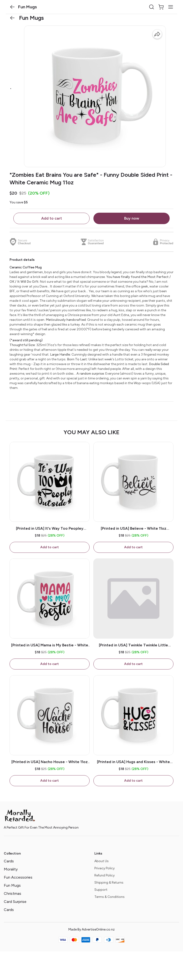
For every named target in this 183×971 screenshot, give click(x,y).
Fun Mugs (12, 885)
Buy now (131, 218)
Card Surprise (15, 901)
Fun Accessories (18, 877)
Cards (9, 861)
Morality (11, 869)
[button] (12, 7)
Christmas (12, 893)
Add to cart (51, 218)
